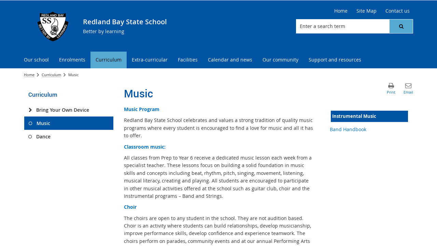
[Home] (341, 10)
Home (29, 74)
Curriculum (51, 74)
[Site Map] (366, 10)
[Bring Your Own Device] (30, 110)
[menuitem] (36, 60)
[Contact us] (397, 10)
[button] (401, 26)
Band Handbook (348, 129)
